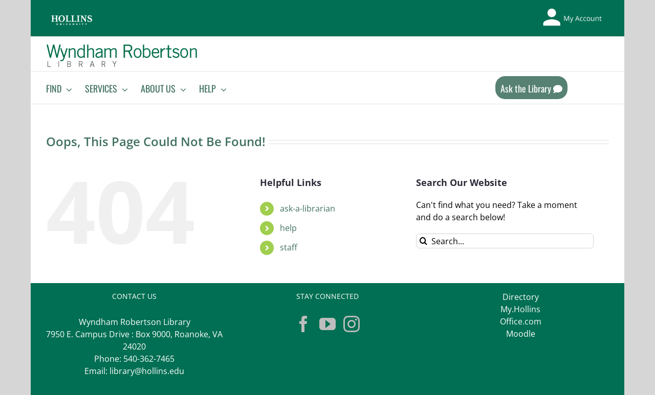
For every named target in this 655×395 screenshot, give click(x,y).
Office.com (520, 321)
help (288, 228)
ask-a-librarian (307, 208)
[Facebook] (303, 324)
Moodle (520, 333)
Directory (521, 297)
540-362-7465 (148, 358)
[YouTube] (327, 324)
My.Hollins (520, 309)
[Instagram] (351, 324)
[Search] (423, 241)
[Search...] (505, 241)
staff (288, 247)
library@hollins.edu (147, 371)
